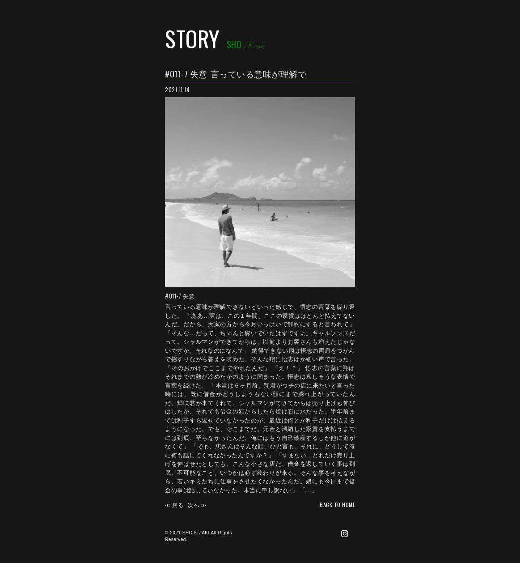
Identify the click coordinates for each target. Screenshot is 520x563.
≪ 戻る (174, 504)
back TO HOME (337, 504)
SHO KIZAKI (196, 532)
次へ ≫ (197, 504)
